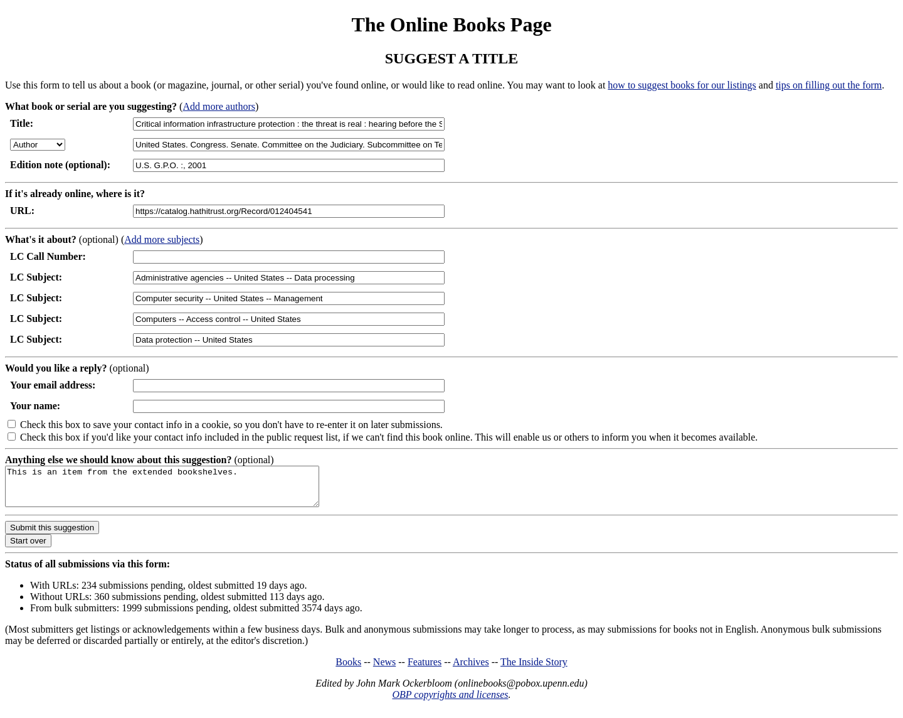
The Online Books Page (451, 24)
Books (348, 669)
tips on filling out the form (829, 85)
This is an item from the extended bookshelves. (181, 490)
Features (424, 669)
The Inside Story (534, 669)
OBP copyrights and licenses (450, 702)
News (384, 669)
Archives (471, 669)
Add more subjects (161, 239)
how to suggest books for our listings (682, 85)
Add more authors (218, 106)
